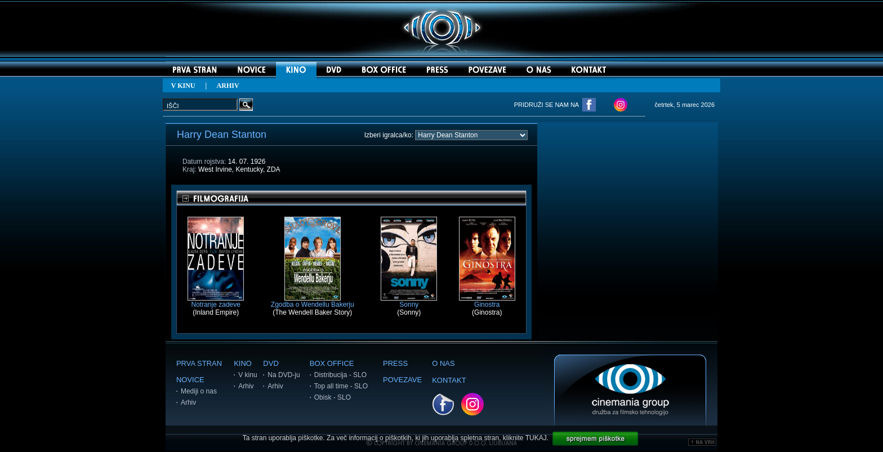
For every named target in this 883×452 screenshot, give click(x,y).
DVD (270, 363)
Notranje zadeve (216, 301)
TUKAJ (536, 438)
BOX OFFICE (332, 363)
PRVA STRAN (199, 363)
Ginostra (487, 301)
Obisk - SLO (332, 397)
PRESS (395, 363)
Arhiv (188, 402)
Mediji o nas (199, 391)
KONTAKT (449, 380)
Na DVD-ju (283, 375)
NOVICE (190, 379)
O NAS (443, 363)
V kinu (247, 375)
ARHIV (228, 85)
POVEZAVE (402, 379)
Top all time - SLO (341, 386)
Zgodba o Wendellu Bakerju (312, 301)
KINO (243, 363)
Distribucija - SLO (340, 375)
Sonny (409, 301)
